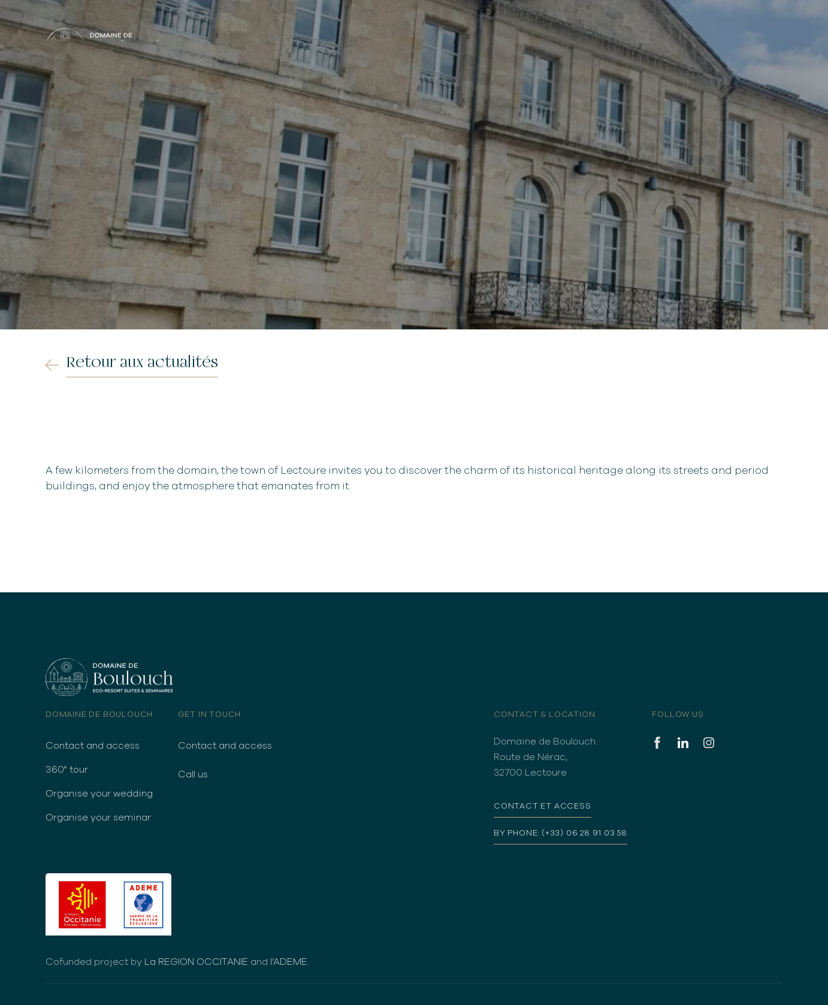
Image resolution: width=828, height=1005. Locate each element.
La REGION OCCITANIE (196, 961)
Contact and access (93, 745)
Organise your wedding (99, 793)
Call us (193, 774)
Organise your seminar (98, 817)
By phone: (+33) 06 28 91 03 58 (560, 833)
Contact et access (542, 806)
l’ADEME (288, 961)
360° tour (67, 769)
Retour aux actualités (142, 362)
